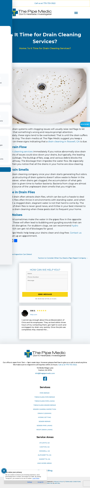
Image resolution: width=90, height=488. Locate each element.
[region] (25, 477)
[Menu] (76, 13)
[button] (84, 125)
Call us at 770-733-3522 (67, 365)
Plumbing (6, 249)
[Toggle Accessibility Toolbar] (4, 470)
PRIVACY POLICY (59, 481)
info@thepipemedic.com (45, 373)
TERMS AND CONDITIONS (73, 481)
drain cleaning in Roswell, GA (64, 141)
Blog (50, 470)
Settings (29, 482)
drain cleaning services (20, 151)
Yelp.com (33, 314)
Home (22, 48)
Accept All (40, 482)
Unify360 (57, 483)
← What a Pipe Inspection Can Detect (17, 254)
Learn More (35, 478)
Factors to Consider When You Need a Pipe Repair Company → (63, 258)
